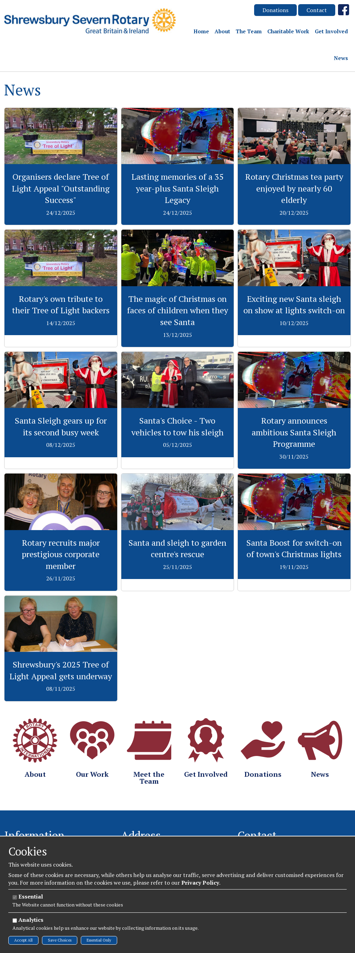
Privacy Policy (200, 882)
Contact (316, 10)
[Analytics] (14, 920)
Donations (275, 10)
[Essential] (14, 897)
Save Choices (59, 940)
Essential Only (99, 940)
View (61, 112)
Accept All (23, 940)
